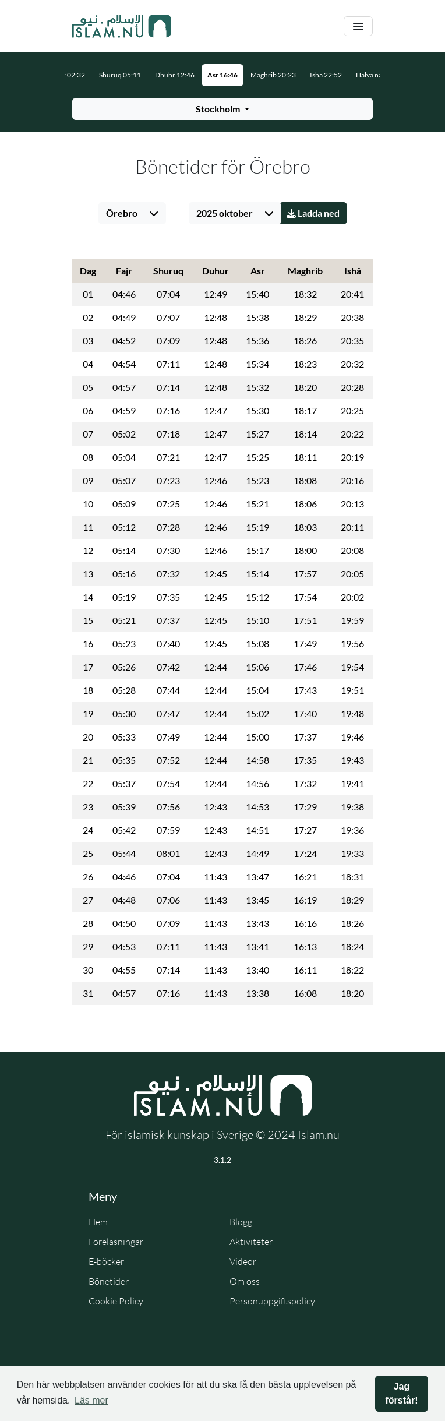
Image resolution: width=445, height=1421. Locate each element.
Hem (98, 1222)
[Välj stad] (132, 213)
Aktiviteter (251, 1241)
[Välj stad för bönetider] (222, 109)
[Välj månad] (235, 213)
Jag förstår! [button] (401, 1393)
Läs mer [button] (91, 1400)
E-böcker (106, 1261)
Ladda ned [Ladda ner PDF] (313, 212)
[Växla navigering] (358, 26)
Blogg (240, 1222)
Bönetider (109, 1281)
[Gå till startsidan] (121, 26)
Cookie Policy (116, 1301)
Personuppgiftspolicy (272, 1301)
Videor (242, 1261)
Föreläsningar (116, 1241)
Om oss (244, 1281)
